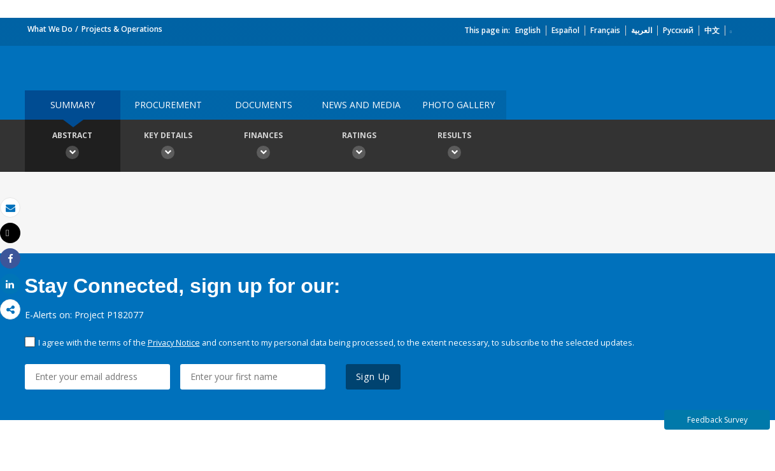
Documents (263, 105)
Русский (678, 30)
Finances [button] (263, 147)
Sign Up (373, 376)
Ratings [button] (359, 147)
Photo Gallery (458, 105)
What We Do (50, 29)
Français (605, 30)
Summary (72, 105)
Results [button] (454, 147)
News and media (361, 105)
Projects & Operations (122, 29)
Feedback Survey (717, 419)
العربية (641, 30)
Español (565, 30)
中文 (712, 30)
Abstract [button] (72, 147)
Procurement (168, 105)
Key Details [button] (168, 147)
